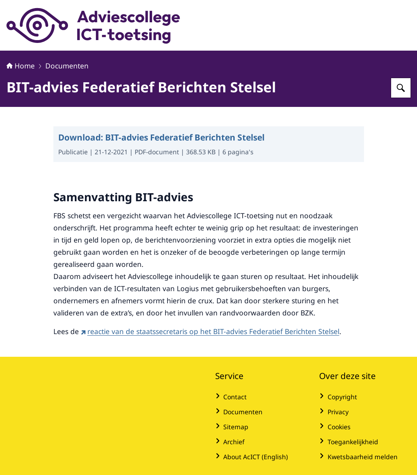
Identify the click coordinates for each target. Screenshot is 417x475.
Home (20, 65)
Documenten (67, 65)
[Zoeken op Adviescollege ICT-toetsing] (401, 88)
